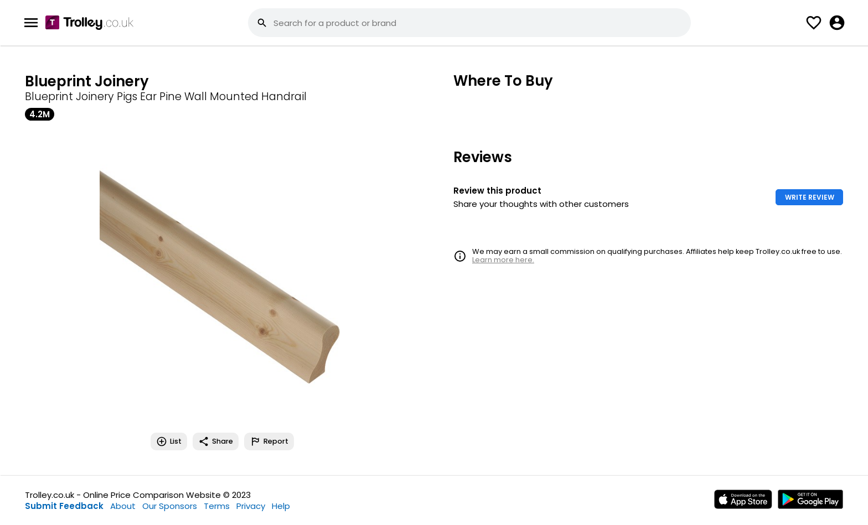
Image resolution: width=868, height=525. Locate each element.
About (123, 506)
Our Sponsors (169, 506)
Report (269, 441)
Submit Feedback (64, 506)
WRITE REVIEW (809, 197)
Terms (217, 506)
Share (215, 441)
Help (281, 506)
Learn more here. (503, 259)
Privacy (250, 506)
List (169, 441)
